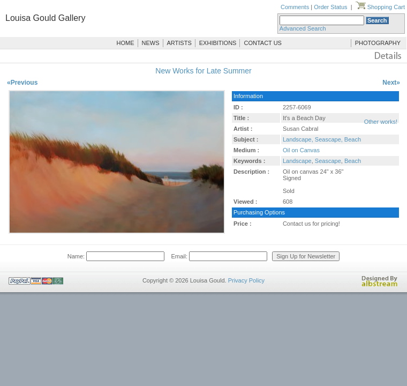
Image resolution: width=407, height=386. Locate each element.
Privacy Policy (246, 280)
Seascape (328, 161)
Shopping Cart (380, 7)
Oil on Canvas (301, 150)
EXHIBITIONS (218, 43)
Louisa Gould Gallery (45, 18)
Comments (295, 7)
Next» (391, 82)
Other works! (380, 121)
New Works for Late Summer (203, 70)
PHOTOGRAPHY (378, 43)
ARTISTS (179, 43)
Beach (352, 161)
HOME (125, 43)
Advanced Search (303, 28)
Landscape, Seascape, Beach (322, 139)
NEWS (151, 43)
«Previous (22, 82)
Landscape (297, 161)
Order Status (330, 7)
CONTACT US (263, 43)
